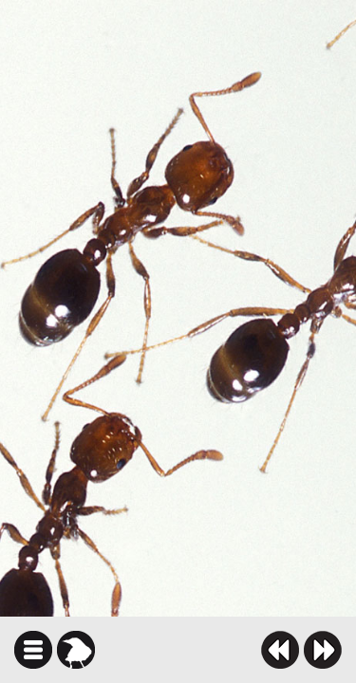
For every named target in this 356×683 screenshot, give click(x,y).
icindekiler (33, 650)
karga (76, 650)
